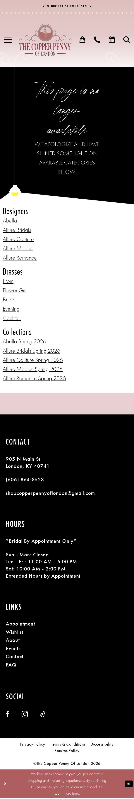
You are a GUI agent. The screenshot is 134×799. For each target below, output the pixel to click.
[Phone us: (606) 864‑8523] (97, 40)
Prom (8, 281)
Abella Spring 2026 (24, 342)
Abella (10, 221)
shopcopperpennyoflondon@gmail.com (50, 493)
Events (13, 649)
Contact (14, 657)
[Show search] (126, 40)
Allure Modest (18, 249)
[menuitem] (8, 40)
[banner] (45, 40)
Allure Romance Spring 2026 (34, 379)
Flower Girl (15, 291)
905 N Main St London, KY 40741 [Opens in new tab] (28, 463)
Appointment (20, 624)
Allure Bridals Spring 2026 (31, 351)
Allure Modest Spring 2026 (33, 370)
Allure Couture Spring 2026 (33, 360)
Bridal (9, 300)
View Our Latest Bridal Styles (67, 6)
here (75, 794)
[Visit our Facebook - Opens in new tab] (7, 715)
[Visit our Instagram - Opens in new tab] (25, 715)
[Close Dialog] (5, 784)
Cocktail (12, 319)
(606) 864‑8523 (25, 480)
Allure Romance (20, 258)
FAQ (11, 665)
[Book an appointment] (112, 40)
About (13, 640)
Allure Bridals (17, 230)
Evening (11, 309)
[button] (8, 40)
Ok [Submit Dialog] (128, 784)
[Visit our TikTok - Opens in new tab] (43, 715)
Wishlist (14, 632)
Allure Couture (18, 240)
